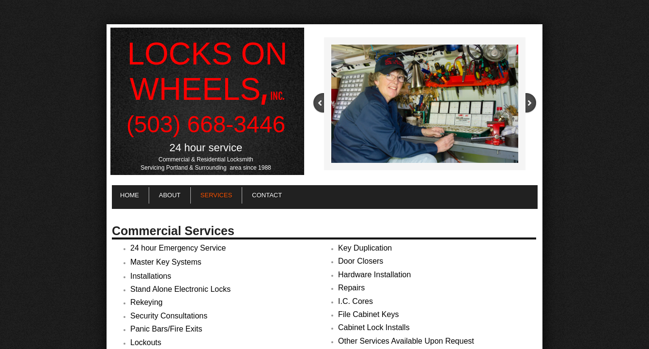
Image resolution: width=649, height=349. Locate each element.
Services (216, 195)
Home (129, 195)
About (170, 195)
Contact (267, 195)
